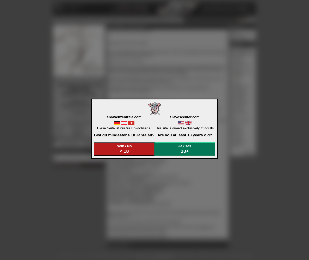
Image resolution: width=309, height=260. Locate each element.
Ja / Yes (185, 149)
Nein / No (124, 149)
